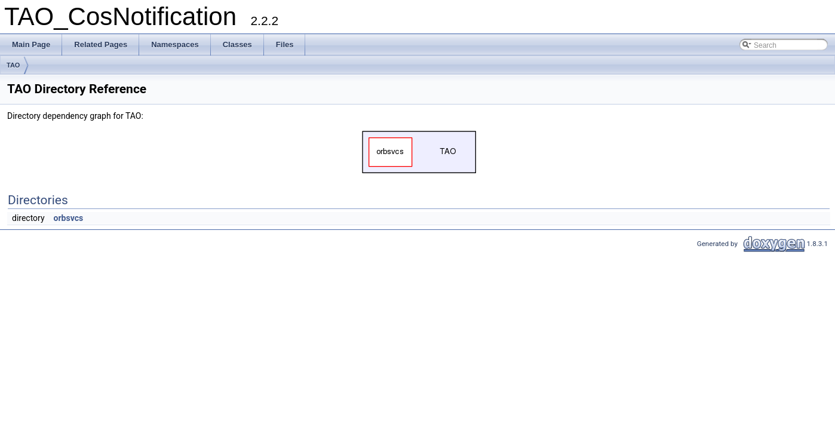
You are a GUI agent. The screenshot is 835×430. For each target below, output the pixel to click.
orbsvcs (69, 218)
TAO (13, 65)
